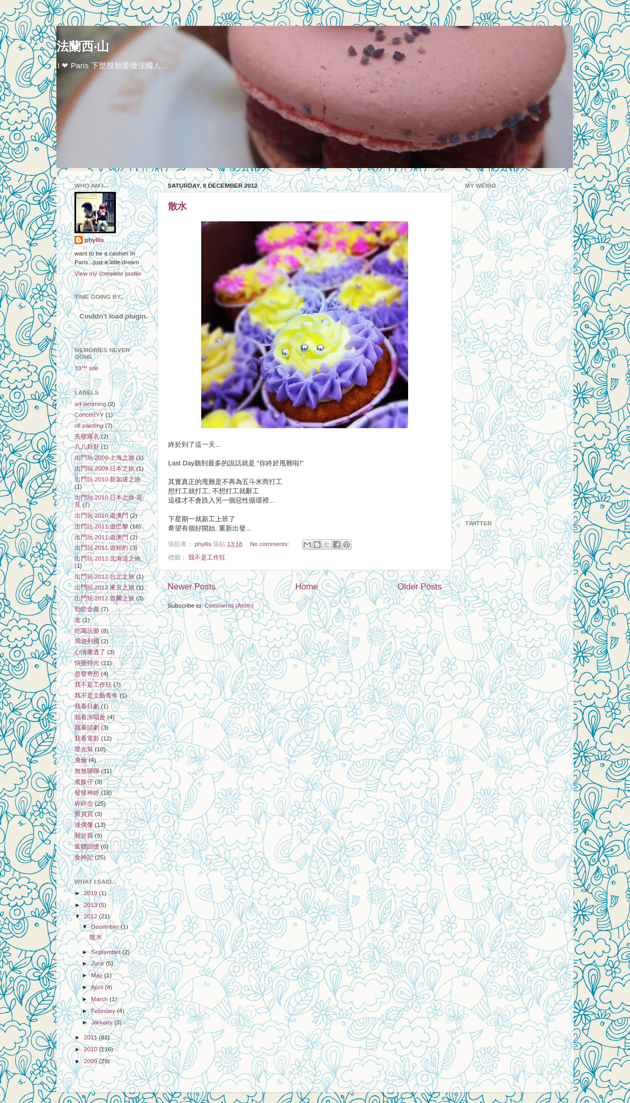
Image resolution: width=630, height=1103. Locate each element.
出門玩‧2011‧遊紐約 (101, 547)
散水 (177, 206)
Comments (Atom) (228, 605)
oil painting (88, 425)
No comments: (270, 543)
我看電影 (86, 738)
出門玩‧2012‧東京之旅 (104, 587)
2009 (91, 1060)
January (102, 1022)
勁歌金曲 (86, 609)
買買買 (83, 813)
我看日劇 (86, 706)
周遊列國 (86, 641)
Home (306, 586)
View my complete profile (108, 273)
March (100, 998)
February (104, 1010)
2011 (91, 1037)
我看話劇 (86, 727)
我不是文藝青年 (96, 695)
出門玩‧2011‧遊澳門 (101, 537)
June (98, 963)
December (106, 926)
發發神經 (86, 792)
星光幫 (83, 749)
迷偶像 (83, 824)
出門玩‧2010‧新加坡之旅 (107, 479)
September (106, 951)
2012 (91, 916)
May (97, 975)
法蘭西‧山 (82, 46)
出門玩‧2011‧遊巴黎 (101, 526)
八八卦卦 (86, 446)
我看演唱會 (90, 717)
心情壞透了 (90, 651)
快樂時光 (86, 662)
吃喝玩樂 (86, 630)
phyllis (94, 239)
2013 (91, 904)
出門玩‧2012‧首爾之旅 (104, 598)
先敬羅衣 (86, 436)
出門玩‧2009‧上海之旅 (104, 457)
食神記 (83, 857)
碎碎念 (83, 803)
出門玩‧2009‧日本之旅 (104, 468)
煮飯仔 (83, 781)
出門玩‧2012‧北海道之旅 (107, 558)
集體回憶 (86, 846)
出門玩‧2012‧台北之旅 (104, 576)
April (98, 987)
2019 (91, 892)
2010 (91, 1049)
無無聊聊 (86, 770)
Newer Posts (192, 586)
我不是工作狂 (207, 557)
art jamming (90, 403)
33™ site (86, 368)
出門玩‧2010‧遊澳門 (101, 515)
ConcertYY (89, 414)
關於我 (83, 835)
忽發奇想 (86, 673)
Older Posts (420, 586)
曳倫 (80, 760)
